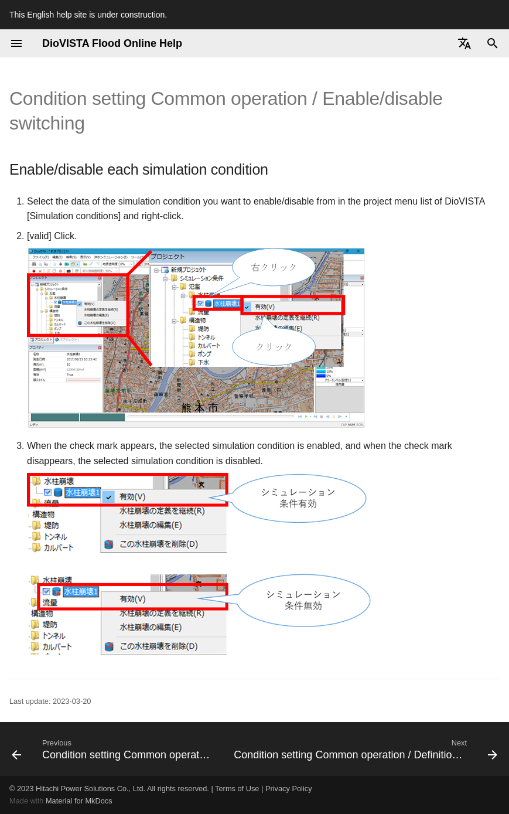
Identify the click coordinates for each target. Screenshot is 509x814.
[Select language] (464, 43)
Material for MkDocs (79, 800)
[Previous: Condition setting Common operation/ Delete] (112, 749)
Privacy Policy (288, 788)
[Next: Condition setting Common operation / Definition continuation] (364, 749)
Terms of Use (237, 788)
